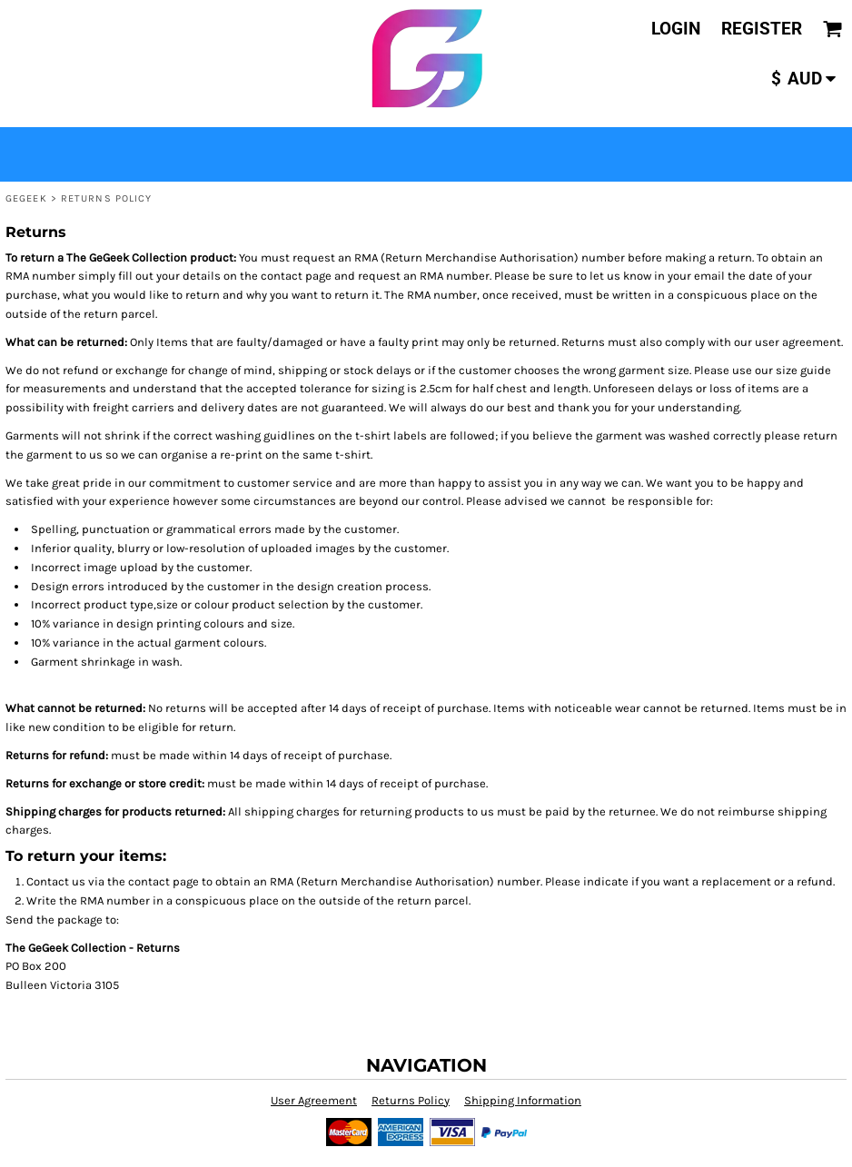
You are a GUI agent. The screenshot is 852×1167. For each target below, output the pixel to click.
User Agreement (314, 1100)
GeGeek (26, 198)
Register (761, 28)
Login (675, 28)
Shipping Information (522, 1100)
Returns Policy (411, 1100)
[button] (833, 29)
